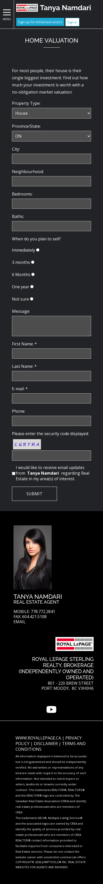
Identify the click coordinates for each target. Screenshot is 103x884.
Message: (21, 311)
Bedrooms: (22, 194)
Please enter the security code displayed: (50, 433)
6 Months (21, 274)
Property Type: (26, 103)
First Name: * (24, 344)
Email (19, 622)
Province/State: (26, 126)
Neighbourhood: (28, 171)
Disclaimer (46, 743)
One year (20, 287)
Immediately (23, 250)
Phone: (18, 411)
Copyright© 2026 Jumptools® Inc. (41, 862)
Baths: (18, 216)
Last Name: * (24, 366)
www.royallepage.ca (38, 738)
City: (16, 149)
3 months (21, 262)
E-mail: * (20, 389)
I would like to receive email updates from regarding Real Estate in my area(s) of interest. (52, 473)
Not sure (20, 299)
